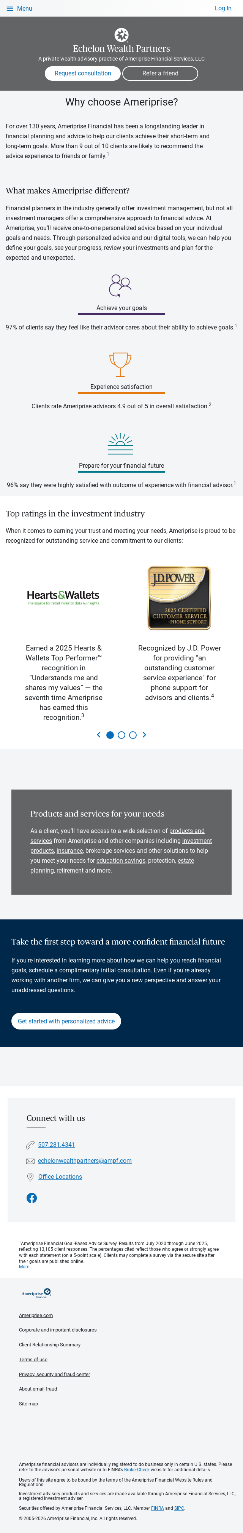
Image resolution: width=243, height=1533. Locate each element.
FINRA (157, 1508)
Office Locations (60, 1176)
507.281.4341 (56, 1144)
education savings (120, 860)
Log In (223, 8)
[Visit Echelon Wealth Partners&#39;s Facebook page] (32, 1198)
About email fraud (38, 1389)
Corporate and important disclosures (58, 1330)
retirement (70, 870)
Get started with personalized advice (66, 1021)
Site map (28, 1404)
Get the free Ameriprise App (127, 1443)
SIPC (179, 1508)
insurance (70, 850)
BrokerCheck (137, 1469)
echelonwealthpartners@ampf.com (85, 1160)
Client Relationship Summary (49, 1345)
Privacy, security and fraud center (54, 1374)
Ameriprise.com (36, 1315)
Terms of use (33, 1359)
